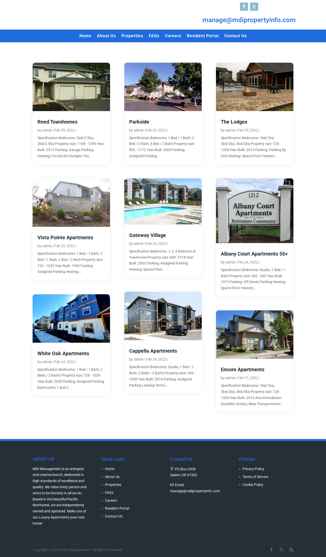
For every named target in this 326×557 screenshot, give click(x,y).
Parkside (139, 122)
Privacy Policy (253, 469)
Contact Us (235, 36)
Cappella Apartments (153, 351)
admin (47, 130)
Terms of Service (255, 477)
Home (85, 36)
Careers (173, 36)
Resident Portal (203, 36)
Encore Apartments (242, 369)
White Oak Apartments (63, 353)
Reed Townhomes (57, 122)
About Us (106, 36)
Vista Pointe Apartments (65, 237)
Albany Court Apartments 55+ (254, 254)
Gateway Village (147, 235)
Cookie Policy (252, 485)
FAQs (154, 36)
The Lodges (234, 122)
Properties (132, 36)
